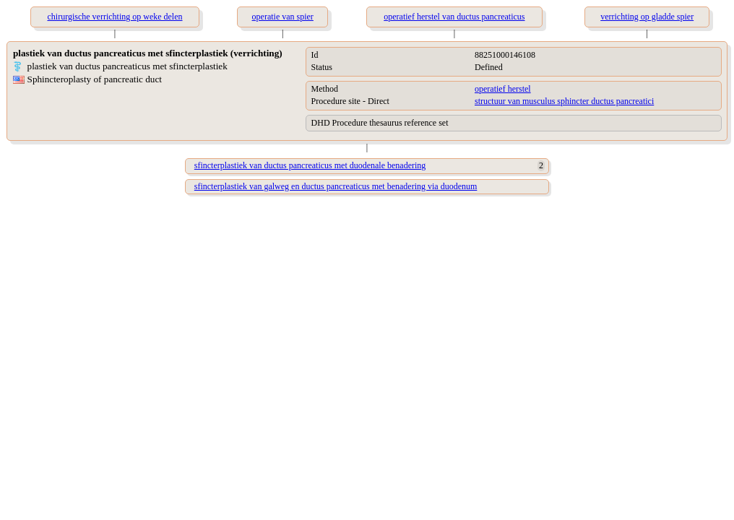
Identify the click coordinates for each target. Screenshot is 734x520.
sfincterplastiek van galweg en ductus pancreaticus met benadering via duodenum (336, 186)
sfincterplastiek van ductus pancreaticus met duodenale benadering (310, 165)
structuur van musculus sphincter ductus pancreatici (564, 101)
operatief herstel (503, 89)
